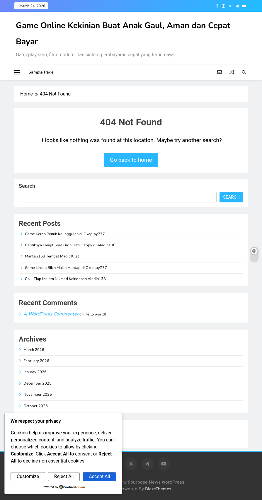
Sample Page (41, 72)
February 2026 (36, 361)
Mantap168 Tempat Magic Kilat (52, 256)
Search (27, 186)
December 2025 (37, 383)
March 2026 (33, 349)
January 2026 (35, 372)
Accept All (99, 476)
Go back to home (131, 159)
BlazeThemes (158, 489)
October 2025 (35, 406)
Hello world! (95, 314)
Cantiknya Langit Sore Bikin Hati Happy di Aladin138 (70, 245)
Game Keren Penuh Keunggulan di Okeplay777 (65, 234)
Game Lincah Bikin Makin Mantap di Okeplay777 (66, 267)
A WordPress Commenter (51, 314)
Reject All (64, 476)
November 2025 (37, 394)
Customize (28, 476)
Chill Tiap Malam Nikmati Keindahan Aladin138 (65, 278)
